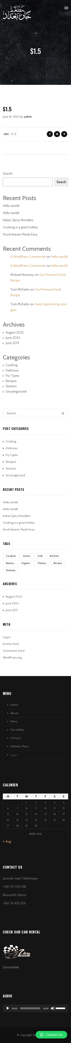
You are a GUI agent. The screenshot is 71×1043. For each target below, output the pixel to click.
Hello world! (11, 206)
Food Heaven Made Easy (20, 234)
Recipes (11, 381)
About (14, 713)
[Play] (8, 1008)
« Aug (7, 841)
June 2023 (13, 338)
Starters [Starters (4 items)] (11, 570)
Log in (6, 637)
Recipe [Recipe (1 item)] (58, 563)
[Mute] (53, 1008)
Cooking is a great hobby (20, 227)
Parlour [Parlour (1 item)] (42, 563)
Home (14, 705)
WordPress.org (12, 657)
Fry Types (12, 376)
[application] (35, 1008)
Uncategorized (16, 391)
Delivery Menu (19, 746)
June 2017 (12, 343)
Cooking (11, 365)
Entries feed (11, 644)
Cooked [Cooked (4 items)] (11, 556)
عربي (13, 754)
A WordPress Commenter (28, 257)
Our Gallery (17, 729)
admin (28, 116)
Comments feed (13, 650)
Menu (14, 721)
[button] (51, 1034)
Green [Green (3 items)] (26, 556)
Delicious (12, 370)
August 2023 (15, 332)
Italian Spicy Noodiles (18, 220)
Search (7, 173)
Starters (11, 386)
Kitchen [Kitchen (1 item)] (54, 556)
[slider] (30, 1008)
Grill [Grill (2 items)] (40, 556)
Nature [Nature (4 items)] (10, 563)
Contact (15, 738)
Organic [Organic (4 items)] (25, 563)
